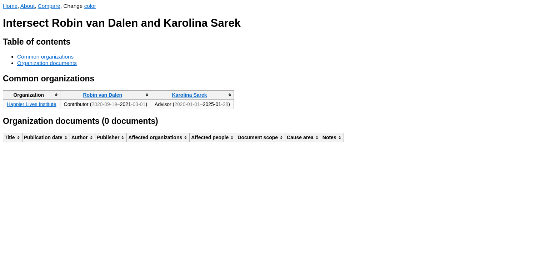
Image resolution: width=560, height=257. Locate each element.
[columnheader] (31, 94)
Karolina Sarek (189, 95)
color (90, 6)
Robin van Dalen (102, 95)
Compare (49, 6)
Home (10, 6)
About (27, 6)
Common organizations (45, 57)
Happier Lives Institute (31, 104)
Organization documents (47, 63)
